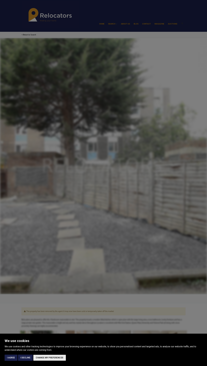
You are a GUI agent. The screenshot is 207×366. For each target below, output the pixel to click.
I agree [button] (11, 358)
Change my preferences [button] (49, 358)
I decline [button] (25, 358)
